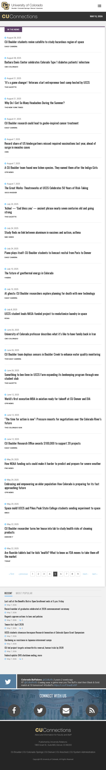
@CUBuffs (48, 679)
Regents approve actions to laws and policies (24, 616)
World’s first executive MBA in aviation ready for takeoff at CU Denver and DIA (47, 398)
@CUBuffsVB (30, 682)
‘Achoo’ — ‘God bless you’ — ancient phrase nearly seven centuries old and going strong (49, 210)
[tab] (8, 593)
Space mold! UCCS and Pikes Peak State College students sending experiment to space (52, 508)
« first (11, 574)
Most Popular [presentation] (24, 593)
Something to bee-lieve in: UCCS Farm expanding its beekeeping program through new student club (52, 376)
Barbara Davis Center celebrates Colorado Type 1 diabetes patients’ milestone (47, 62)
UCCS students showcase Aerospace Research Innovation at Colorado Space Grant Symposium (44, 632)
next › (85, 574)
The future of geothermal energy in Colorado (29, 273)
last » (94, 574)
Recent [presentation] (8, 593)
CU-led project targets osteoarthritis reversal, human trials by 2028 (34, 647)
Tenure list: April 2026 (14, 624)
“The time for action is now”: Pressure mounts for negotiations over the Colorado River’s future (53, 421)
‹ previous (23, 574)
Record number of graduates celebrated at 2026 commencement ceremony (37, 609)
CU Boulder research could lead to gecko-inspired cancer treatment (42, 123)
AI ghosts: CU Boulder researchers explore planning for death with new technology (50, 293)
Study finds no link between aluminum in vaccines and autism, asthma (43, 232)
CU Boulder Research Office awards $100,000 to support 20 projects (43, 443)
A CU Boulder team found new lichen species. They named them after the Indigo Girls (51, 167)
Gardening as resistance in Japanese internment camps (28, 640)
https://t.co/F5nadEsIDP (65, 685)
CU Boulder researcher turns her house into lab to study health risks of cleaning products (48, 530)
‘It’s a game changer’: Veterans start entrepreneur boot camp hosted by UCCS (47, 82)
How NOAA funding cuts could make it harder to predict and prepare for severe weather (53, 463)
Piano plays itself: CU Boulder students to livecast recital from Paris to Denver (48, 252)
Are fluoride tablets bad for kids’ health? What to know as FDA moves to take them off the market (52, 554)
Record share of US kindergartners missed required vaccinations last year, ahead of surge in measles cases (50, 145)
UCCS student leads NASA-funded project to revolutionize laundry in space (46, 313)
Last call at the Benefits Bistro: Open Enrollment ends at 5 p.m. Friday (34, 601)
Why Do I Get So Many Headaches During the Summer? (35, 102)
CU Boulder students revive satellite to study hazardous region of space (44, 42)
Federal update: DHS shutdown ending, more (23, 655)
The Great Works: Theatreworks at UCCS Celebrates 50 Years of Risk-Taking (46, 188)
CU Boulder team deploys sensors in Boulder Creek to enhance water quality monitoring (52, 354)
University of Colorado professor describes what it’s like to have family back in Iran (50, 334)
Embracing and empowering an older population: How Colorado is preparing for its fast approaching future (52, 486)
